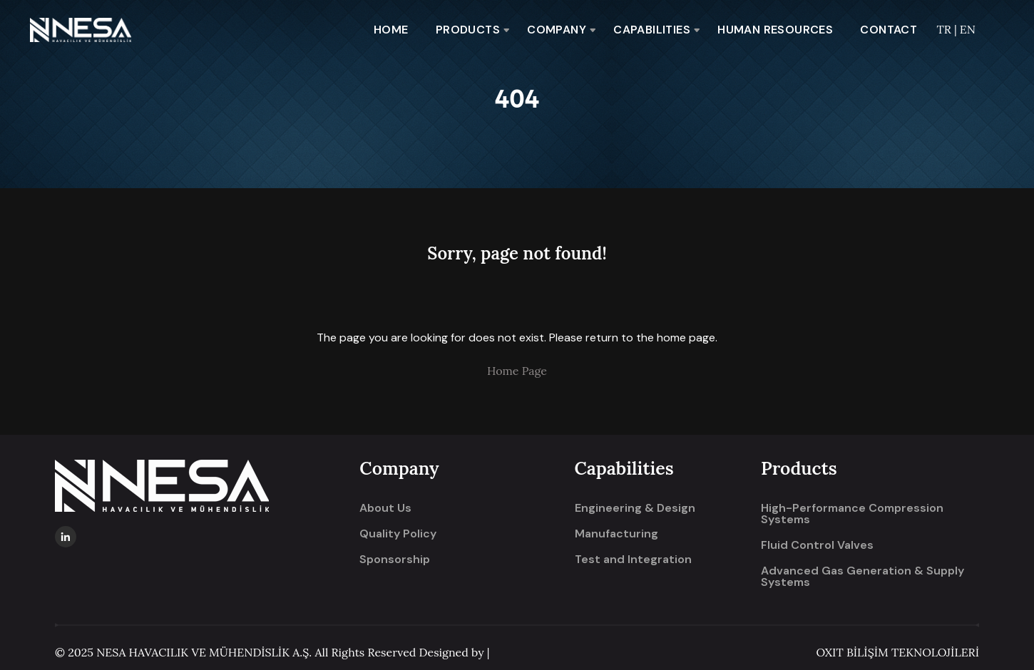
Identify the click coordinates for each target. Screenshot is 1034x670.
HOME (391, 29)
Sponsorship (394, 559)
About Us (385, 508)
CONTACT (888, 29)
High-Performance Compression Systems (852, 513)
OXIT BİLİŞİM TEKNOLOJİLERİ (897, 652)
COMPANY (556, 29)
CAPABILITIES (651, 29)
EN (968, 29)
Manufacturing (616, 534)
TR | (947, 29)
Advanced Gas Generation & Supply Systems (862, 576)
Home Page (517, 371)
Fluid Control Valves (817, 545)
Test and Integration (633, 559)
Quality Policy (397, 534)
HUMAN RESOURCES (775, 29)
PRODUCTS (468, 29)
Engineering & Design (635, 508)
